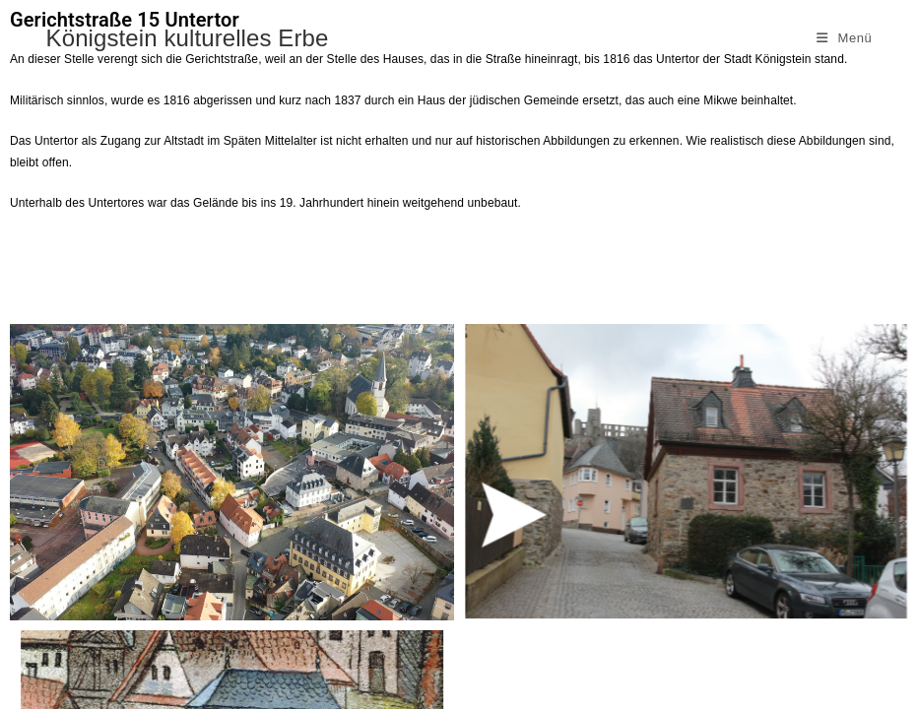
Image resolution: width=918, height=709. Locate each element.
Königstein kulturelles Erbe (187, 38)
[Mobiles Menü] (845, 38)
